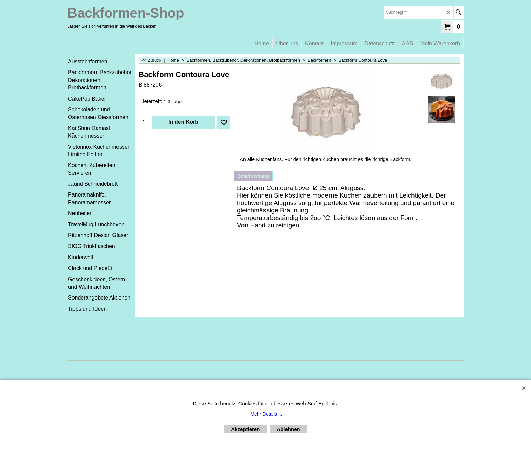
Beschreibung (253, 176)
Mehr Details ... (266, 414)
